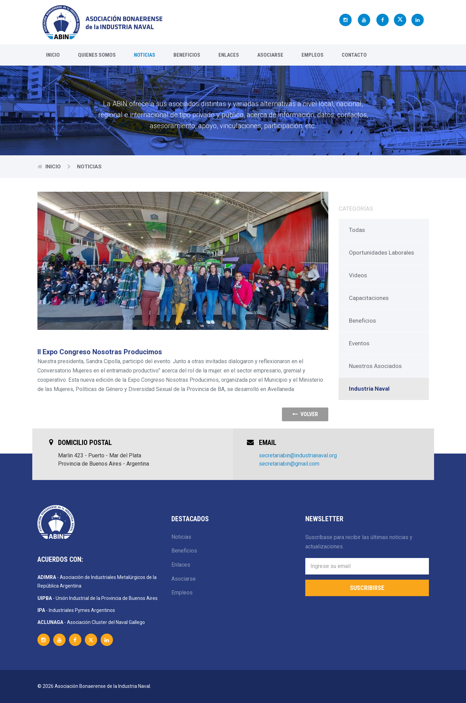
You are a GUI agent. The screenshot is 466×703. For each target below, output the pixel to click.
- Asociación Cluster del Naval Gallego (91, 622)
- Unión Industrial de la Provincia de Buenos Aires (97, 598)
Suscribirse (367, 587)
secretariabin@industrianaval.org (298, 455)
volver (305, 414)
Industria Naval (369, 388)
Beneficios (186, 55)
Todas (357, 229)
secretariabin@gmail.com (289, 463)
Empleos (312, 55)
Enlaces (228, 55)
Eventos (359, 343)
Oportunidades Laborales (381, 252)
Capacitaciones (369, 297)
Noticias (144, 55)
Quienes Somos (97, 55)
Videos (358, 275)
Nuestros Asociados (375, 365)
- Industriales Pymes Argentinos (76, 610)
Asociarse (270, 55)
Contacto (354, 55)
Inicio (53, 55)
